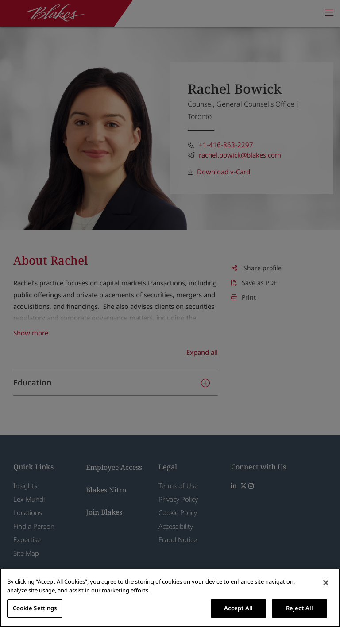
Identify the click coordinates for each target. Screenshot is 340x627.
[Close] (326, 582)
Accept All (238, 608)
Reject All (299, 608)
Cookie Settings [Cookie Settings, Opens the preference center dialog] (35, 608)
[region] (170, 598)
